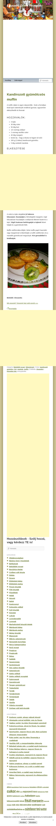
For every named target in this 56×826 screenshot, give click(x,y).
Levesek (12, 621)
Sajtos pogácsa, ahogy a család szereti (25, 763)
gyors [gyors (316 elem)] (9, 796)
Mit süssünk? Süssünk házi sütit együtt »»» (22, 303)
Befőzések (13, 564)
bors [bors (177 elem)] (20, 787)
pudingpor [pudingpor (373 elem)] (37, 805)
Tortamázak (14, 697)
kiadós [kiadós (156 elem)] (38, 796)
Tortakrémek (14, 694)
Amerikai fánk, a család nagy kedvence (25, 772)
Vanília (12, 702)
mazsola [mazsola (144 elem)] (46, 801)
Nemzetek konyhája (17, 642)
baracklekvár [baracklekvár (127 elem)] (15, 787)
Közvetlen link (12, 371)
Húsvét (12, 598)
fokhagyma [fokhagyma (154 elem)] (41, 792)
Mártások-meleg (16, 630)
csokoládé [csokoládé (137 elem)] (45, 787)
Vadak (11, 700)
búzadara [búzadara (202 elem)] (33, 787)
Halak (11, 596)
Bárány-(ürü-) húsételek (19, 561)
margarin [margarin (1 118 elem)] (37, 800)
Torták (11, 691)
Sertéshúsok (14, 665)
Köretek (12, 613)
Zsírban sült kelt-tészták (19, 708)
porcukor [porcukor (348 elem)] (27, 805)
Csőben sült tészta (17, 572)
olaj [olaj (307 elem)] (21, 805)
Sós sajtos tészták (16, 668)
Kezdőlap (8, 80)
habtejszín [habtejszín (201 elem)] (16, 796)
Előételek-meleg (16, 584)
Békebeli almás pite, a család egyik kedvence (28, 746)
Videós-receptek (16, 705)
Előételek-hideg (15, 581)
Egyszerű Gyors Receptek (24, 5)
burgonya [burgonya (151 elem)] (26, 787)
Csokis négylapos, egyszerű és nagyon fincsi (28, 755)
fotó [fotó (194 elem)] (46, 792)
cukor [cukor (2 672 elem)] (11, 791)
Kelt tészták (14, 610)
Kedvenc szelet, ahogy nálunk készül (24, 717)
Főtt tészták (14, 590)
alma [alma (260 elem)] (9, 787)
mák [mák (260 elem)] (13, 805)
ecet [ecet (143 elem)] (21, 791)
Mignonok (13, 636)
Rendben (23, 822)
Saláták (12, 659)
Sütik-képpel (18, 80)
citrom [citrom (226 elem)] (39, 787)
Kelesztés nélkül (16, 607)
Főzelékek (13, 593)
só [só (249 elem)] (24, 809)
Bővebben (32, 822)
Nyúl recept (14, 648)
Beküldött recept (19, 367)
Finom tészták (15, 587)
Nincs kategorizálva (17, 645)
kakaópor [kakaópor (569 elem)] (30, 795)
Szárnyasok (14, 679)
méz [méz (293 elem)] (17, 805)
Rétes (11, 656)
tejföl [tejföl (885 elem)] (43, 809)
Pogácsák (13, 653)
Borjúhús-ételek (15, 569)
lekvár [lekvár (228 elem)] (22, 801)
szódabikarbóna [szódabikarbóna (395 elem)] (14, 809)
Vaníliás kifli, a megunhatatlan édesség (25, 743)
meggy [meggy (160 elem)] (9, 805)
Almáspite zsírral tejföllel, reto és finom (25, 720)
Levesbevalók (15, 619)
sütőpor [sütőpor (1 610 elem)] (30, 809)
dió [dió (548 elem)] (18, 791)
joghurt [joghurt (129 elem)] (22, 796)
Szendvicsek (14, 682)
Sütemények (30, 367)
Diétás (11, 575)
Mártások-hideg (15, 627)
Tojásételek (14, 688)
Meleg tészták (15, 633)
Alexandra (39, 369)
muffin (26, 369)
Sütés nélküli (14, 674)
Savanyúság (14, 662)
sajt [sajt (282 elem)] (43, 805)
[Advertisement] (28, 182)
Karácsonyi (14, 604)
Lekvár (12, 616)
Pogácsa (12, 650)
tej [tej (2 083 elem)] (38, 809)
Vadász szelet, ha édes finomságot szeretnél (27, 723)
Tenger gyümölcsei (17, 685)
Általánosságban (16, 558)
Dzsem (12, 578)
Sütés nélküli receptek (18, 676)
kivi (15, 369)
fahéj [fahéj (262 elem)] (35, 792)
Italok (11, 601)
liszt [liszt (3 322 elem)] (28, 800)
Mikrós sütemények (17, 639)
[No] (53, 820)
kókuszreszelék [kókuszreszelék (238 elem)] (13, 801)
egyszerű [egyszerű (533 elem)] (28, 791)
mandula (20, 369)
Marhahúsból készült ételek (20, 624)
